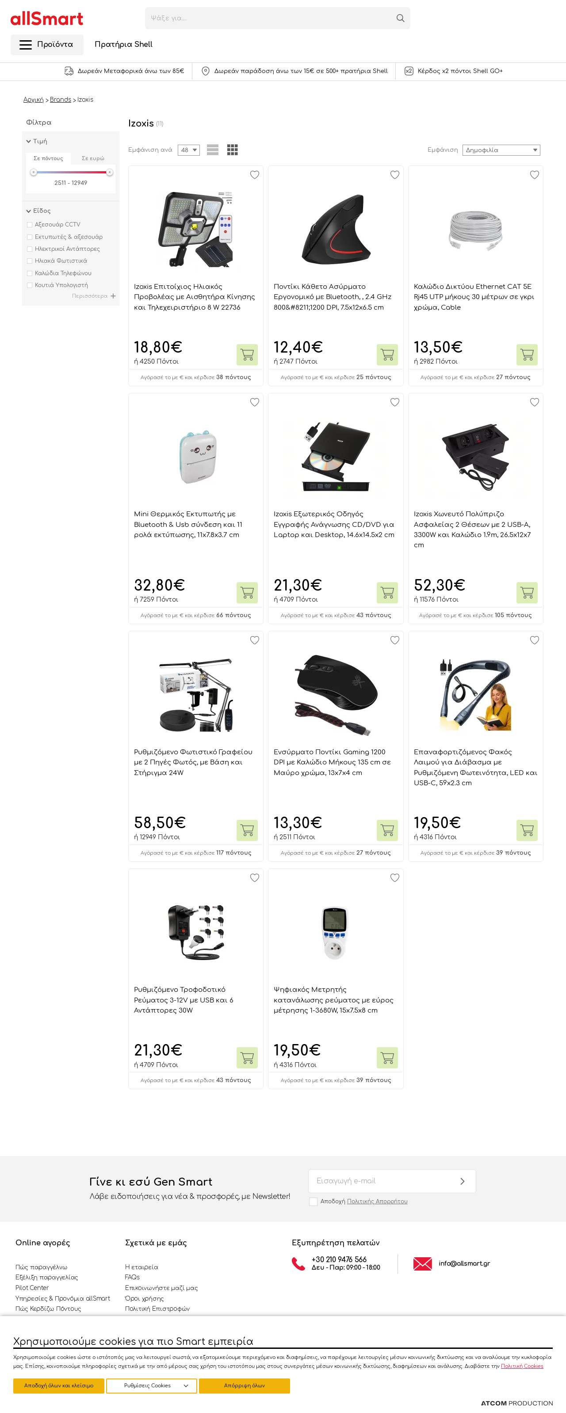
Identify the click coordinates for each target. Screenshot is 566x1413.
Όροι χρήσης (144, 1299)
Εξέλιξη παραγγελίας (46, 1278)
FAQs (132, 1278)
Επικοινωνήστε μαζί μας (161, 1288)
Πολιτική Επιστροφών (157, 1309)
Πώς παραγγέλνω (41, 1267)
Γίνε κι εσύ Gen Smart (190, 1189)
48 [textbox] (184, 150)
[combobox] (501, 150)
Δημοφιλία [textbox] (482, 150)
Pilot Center (32, 1288)
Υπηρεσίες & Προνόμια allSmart (62, 1299)
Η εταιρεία (141, 1267)
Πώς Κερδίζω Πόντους (48, 1309)
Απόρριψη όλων (154, 1385)
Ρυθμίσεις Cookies (54, 1385)
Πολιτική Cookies (522, 1365)
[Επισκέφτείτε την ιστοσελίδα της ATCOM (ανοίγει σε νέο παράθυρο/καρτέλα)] (517, 1403)
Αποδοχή (364, 1201)
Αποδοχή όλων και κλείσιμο (249, 1385)
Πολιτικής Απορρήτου (377, 1201)
